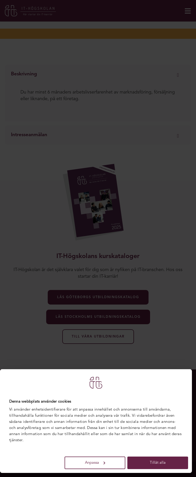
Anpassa (95, 463)
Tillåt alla (158, 463)
